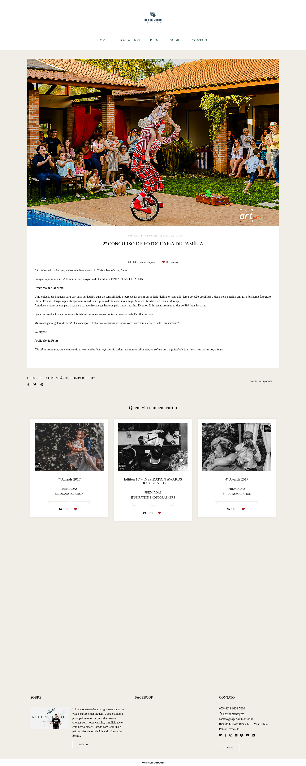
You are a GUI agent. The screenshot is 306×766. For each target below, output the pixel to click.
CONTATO (200, 40)
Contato (229, 748)
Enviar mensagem (233, 714)
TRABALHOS (129, 40)
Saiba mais (84, 744)
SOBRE (176, 40)
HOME (102, 40)
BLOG (155, 40)
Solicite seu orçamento (261, 536)
